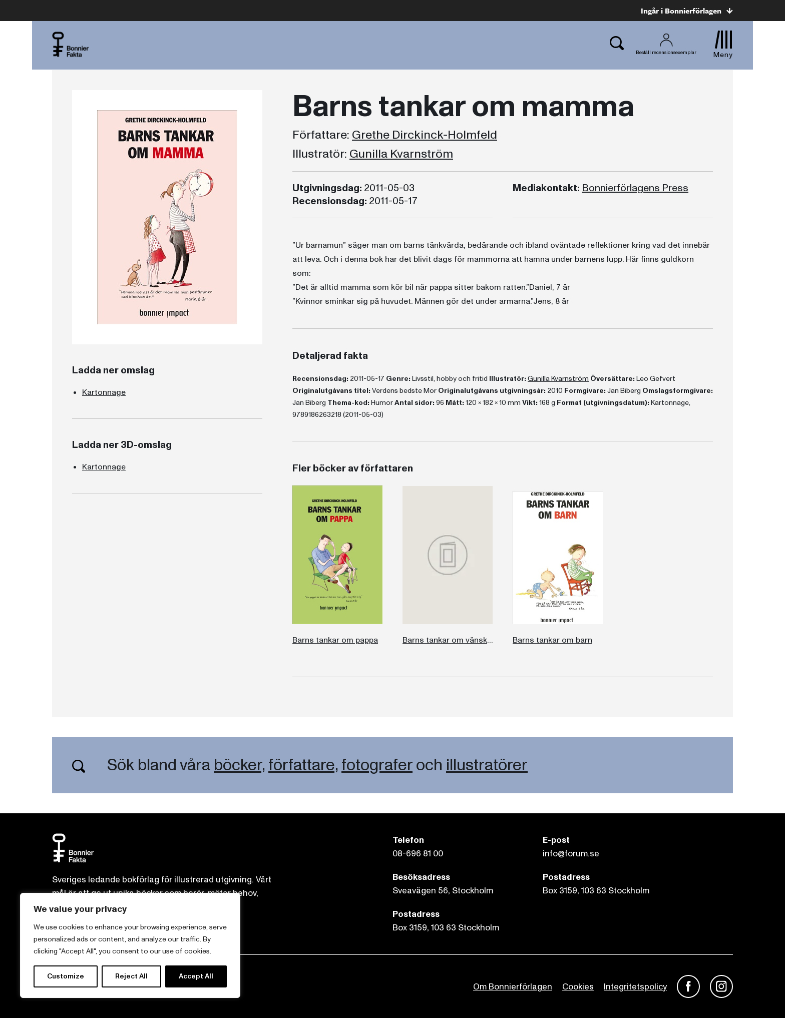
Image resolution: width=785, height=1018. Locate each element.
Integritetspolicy (635, 986)
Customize (65, 976)
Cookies (578, 986)
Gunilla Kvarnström (401, 154)
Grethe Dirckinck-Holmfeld (424, 135)
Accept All (196, 976)
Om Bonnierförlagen (512, 986)
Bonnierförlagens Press (635, 188)
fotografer (377, 765)
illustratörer (487, 765)
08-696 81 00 (417, 853)
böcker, (239, 765)
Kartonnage (104, 392)
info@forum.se (571, 853)
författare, (303, 765)
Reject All (131, 976)
